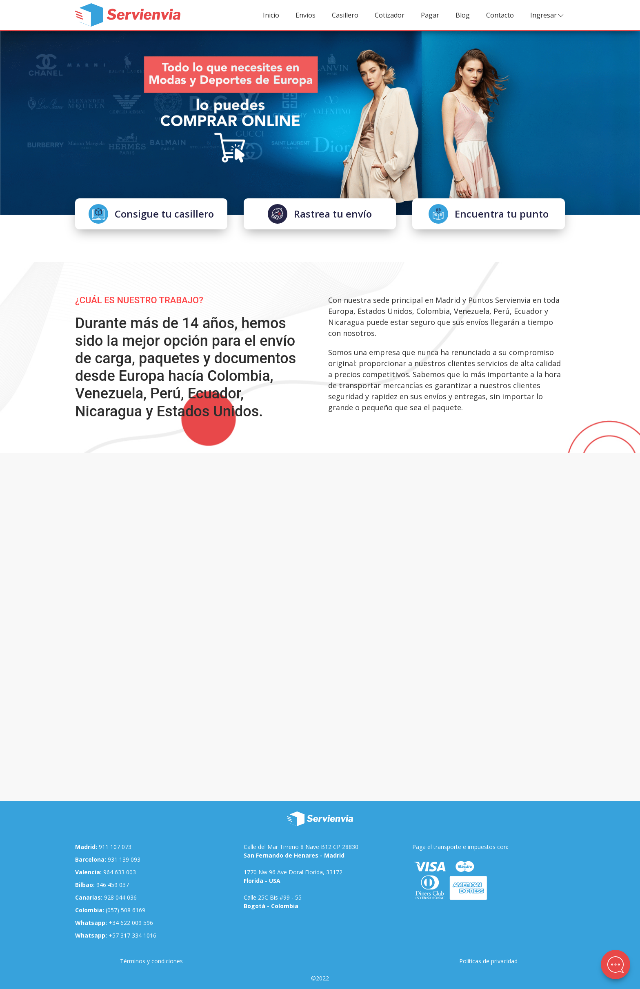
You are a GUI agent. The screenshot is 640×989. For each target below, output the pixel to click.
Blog (463, 15)
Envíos (306, 15)
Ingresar (547, 15)
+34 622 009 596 (114, 923)
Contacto (500, 15)
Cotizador (389, 15)
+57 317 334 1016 (115, 935)
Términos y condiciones (151, 961)
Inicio (271, 15)
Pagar (430, 15)
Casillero (345, 15)
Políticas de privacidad (488, 961)
